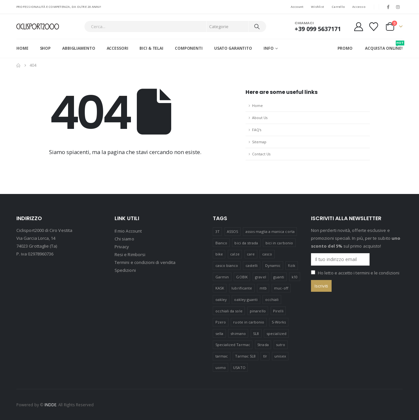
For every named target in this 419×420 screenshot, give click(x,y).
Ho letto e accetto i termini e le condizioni (358, 273)
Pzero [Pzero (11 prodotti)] (220, 322)
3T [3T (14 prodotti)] (217, 231)
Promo (345, 48)
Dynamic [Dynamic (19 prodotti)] (273, 265)
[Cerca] (257, 26)
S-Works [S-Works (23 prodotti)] (279, 322)
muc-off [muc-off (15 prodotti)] (281, 288)
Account (297, 7)
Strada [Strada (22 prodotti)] (262, 344)
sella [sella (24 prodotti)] (219, 333)
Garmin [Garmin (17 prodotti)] (222, 276)
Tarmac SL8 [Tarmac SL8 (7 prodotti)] (245, 356)
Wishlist (317, 7)
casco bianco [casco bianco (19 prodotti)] (226, 265)
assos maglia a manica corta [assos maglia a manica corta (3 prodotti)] (270, 231)
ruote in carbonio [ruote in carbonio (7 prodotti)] (248, 322)
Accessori (117, 48)
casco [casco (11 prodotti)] (267, 254)
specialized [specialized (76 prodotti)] (276, 333)
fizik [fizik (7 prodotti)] (291, 265)
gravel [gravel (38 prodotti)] (260, 276)
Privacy (122, 247)
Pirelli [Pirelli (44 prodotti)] (278, 310)
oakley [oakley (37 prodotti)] (221, 299)
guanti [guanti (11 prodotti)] (278, 276)
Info (269, 48)
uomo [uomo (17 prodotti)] (220, 367)
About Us (259, 117)
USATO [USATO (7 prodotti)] (239, 367)
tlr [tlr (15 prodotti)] (265, 356)
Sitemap (259, 141)
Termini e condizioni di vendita (145, 263)
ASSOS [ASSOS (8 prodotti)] (232, 231)
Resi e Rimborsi (130, 255)
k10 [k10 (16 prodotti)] (295, 276)
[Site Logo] (37, 27)
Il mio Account (128, 231)
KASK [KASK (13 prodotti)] (219, 288)
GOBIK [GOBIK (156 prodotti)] (241, 276)
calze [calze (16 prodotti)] (234, 254)
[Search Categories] (227, 26)
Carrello (338, 7)
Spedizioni (125, 270)
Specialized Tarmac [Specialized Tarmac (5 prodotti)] (232, 344)
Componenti (189, 48)
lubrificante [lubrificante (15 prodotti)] (241, 288)
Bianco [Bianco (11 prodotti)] (221, 242)
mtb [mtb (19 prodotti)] (263, 288)
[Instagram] (398, 7)
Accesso (358, 7)
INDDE (50, 404)
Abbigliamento (78, 48)
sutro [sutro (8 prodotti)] (280, 344)
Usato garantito (233, 48)
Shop (45, 48)
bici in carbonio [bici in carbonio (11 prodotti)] (279, 242)
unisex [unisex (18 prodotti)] (280, 356)
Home (22, 48)
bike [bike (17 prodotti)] (219, 254)
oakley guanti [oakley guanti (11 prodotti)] (246, 299)
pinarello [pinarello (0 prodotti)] (258, 310)
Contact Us (261, 153)
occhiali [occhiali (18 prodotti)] (272, 299)
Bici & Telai (151, 48)
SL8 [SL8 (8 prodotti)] (256, 333)
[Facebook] (388, 7)
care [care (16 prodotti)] (251, 254)
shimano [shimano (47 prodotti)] (238, 333)
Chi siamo (124, 239)
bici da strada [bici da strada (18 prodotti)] (246, 242)
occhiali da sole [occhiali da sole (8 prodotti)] (229, 310)
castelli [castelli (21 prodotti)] (252, 265)
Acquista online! (384, 46)
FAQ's (256, 129)
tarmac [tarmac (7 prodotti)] (221, 356)
